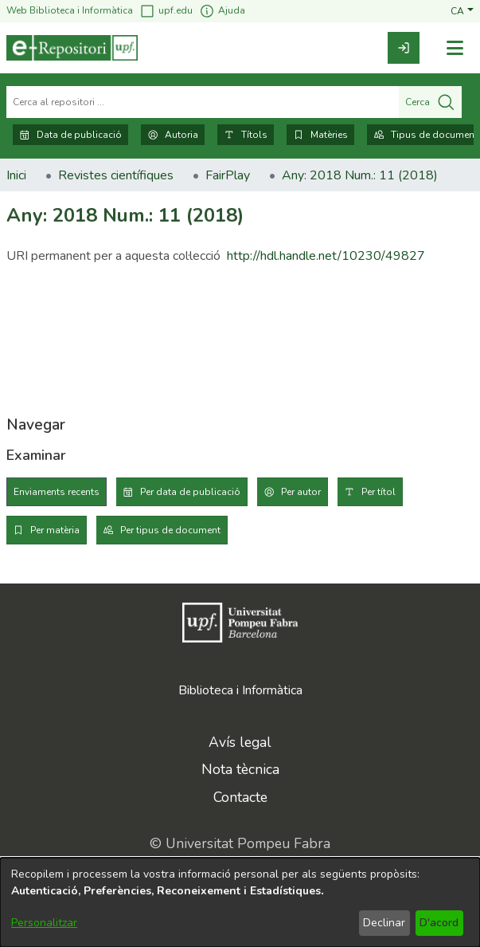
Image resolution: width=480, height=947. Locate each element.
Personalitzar (44, 922)
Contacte (240, 797)
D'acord (439, 922)
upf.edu (166, 10)
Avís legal (240, 742)
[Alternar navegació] (454, 48)
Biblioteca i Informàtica (240, 690)
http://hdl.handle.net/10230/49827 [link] (326, 256)
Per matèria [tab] (55, 530)
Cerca (430, 102)
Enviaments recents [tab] (57, 491)
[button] (462, 10)
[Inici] (72, 48)
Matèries (320, 134)
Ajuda (222, 10)
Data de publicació (70, 134)
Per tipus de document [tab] (170, 530)
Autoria (172, 134)
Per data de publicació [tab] (190, 491)
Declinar (384, 922)
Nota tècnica (240, 769)
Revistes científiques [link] (116, 175)
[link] (404, 48)
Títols (245, 134)
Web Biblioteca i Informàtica (69, 10)
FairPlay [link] (227, 175)
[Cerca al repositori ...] (202, 102)
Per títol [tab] (378, 491)
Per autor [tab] (301, 491)
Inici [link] (16, 175)
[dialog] (240, 902)
